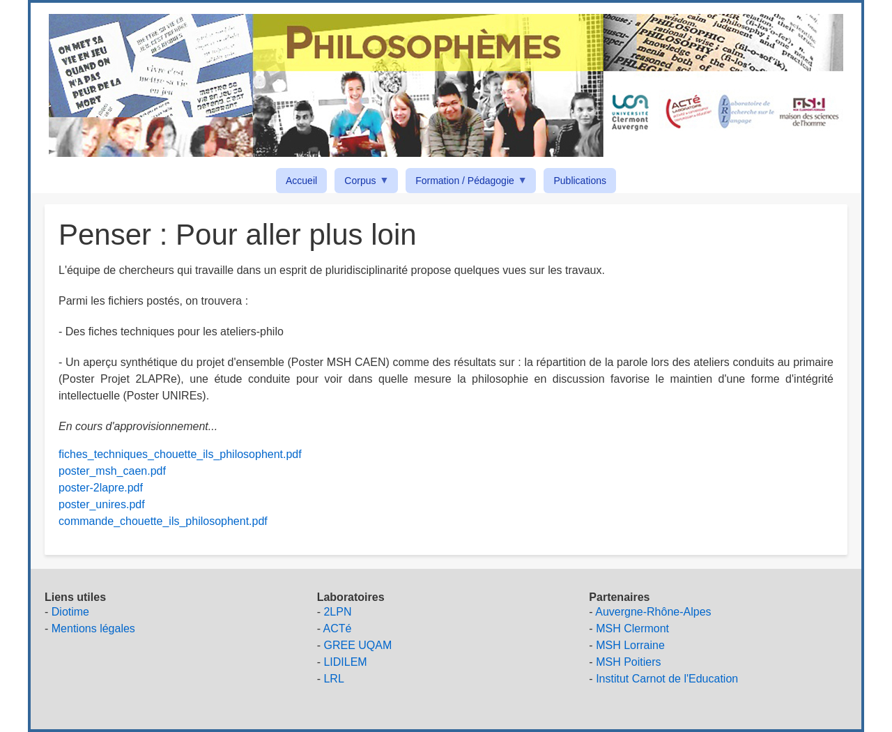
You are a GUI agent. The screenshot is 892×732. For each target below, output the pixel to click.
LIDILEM (345, 662)
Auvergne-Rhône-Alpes (653, 612)
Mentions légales (93, 628)
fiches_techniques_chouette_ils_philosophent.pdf (180, 454)
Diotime (70, 612)
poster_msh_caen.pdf (112, 471)
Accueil (301, 180)
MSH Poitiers (628, 662)
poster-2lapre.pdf (101, 488)
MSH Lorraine (630, 645)
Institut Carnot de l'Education (667, 679)
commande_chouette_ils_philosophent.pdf (163, 521)
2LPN (337, 612)
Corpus (362, 183)
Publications (579, 180)
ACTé (337, 628)
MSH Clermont (632, 628)
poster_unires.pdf (102, 504)
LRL (333, 679)
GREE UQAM (357, 645)
